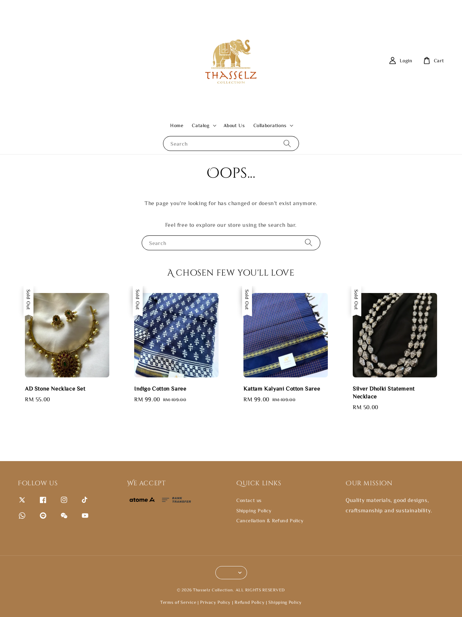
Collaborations (270, 125)
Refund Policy (249, 602)
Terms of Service (178, 602)
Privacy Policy (215, 602)
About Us (234, 125)
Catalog (200, 125)
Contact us (249, 500)
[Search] (287, 143)
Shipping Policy (254, 510)
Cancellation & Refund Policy (270, 520)
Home (176, 125)
